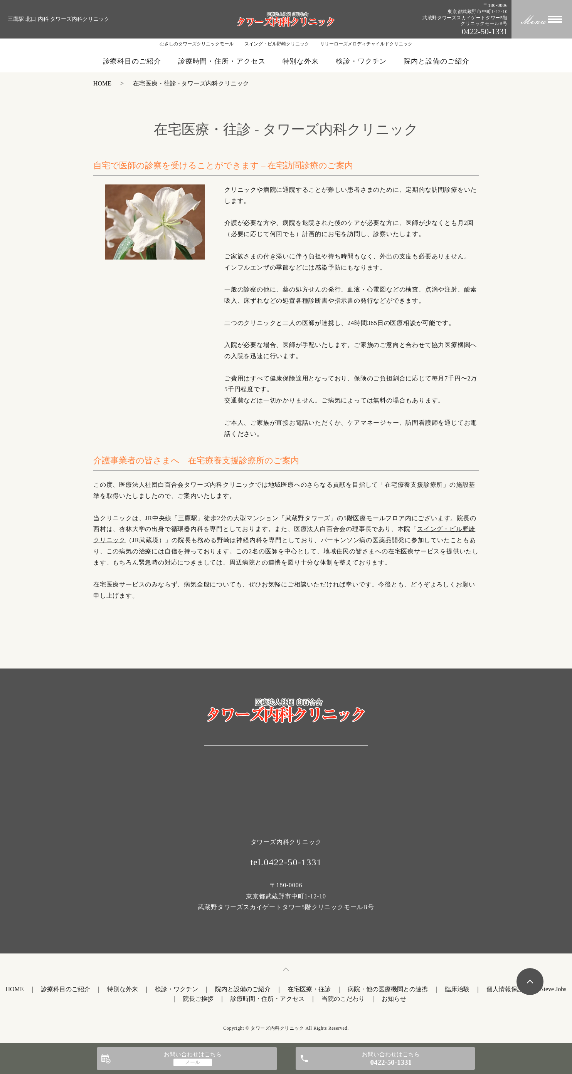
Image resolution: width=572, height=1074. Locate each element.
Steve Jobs (553, 989)
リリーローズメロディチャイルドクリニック (366, 44)
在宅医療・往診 (309, 989)
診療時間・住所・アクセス (222, 61)
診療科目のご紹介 (132, 61)
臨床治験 (457, 989)
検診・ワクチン (361, 61)
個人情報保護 (504, 989)
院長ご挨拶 (198, 998)
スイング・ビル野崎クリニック (276, 44)
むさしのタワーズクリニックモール (197, 44)
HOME (102, 83)
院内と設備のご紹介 (436, 61)
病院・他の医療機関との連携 (388, 989)
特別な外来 (301, 61)
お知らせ (394, 998)
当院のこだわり (343, 998)
